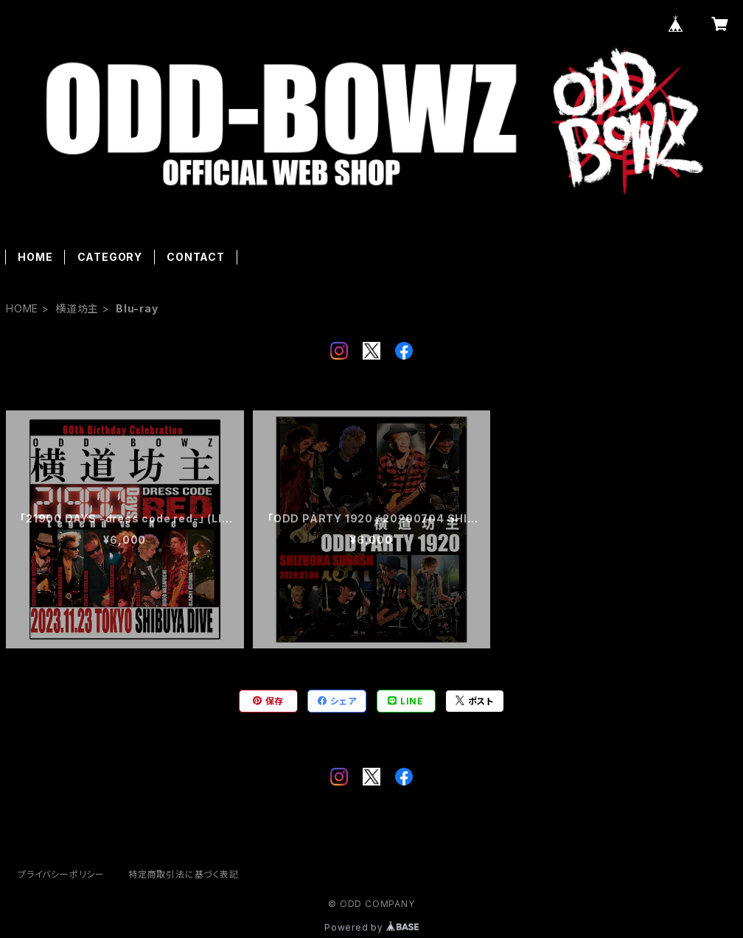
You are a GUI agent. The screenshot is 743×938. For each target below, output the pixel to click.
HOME (35, 257)
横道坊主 (77, 308)
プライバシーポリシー (61, 874)
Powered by (371, 927)
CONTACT (196, 257)
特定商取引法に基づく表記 (183, 874)
